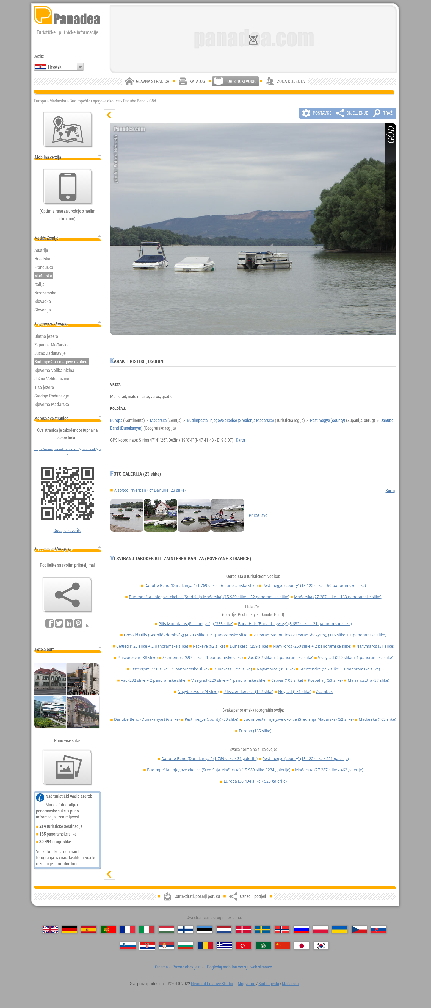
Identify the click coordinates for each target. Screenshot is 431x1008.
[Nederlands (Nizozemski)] (224, 930)
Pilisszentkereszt (248, 691)
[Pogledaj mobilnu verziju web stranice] (67, 186)
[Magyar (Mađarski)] (166, 930)
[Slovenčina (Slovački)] (378, 930)
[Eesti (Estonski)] (204, 930)
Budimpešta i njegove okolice (95, 101)
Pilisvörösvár (137, 657)
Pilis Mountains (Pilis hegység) (196, 623)
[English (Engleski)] (50, 930)
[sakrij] (109, 114)
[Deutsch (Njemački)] (69, 930)
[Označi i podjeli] (67, 594)
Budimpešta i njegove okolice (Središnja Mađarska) (230, 420)
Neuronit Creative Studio (212, 984)
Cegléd (152, 646)
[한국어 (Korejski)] (321, 946)
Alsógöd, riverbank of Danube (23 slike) (150, 490)
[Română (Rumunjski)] (205, 946)
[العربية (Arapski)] (263, 946)
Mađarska (57, 101)
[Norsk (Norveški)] (282, 930)
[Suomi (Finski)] (185, 930)
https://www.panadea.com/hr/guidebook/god (67, 451)
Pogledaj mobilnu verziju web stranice (239, 967)
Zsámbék (324, 691)
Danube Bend (134, 101)
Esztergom (169, 669)
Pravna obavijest (186, 967)
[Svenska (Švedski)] (262, 930)
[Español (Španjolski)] (89, 930)
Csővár (287, 680)
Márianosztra (368, 680)
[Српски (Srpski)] (167, 946)
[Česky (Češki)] (359, 930)
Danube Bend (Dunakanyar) (201, 585)
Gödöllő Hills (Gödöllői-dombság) (186, 634)
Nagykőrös (312, 646)
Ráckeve (209, 646)
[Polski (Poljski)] (320, 930)
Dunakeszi (249, 646)
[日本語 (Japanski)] (302, 946)
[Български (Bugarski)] (186, 946)
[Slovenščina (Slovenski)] (128, 946)
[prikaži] (109, 874)
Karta (240, 440)
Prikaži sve (258, 515)
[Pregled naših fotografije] (67, 767)
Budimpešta (268, 984)
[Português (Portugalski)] (108, 930)
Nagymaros (375, 646)
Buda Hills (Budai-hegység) (295, 623)
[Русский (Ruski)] (301, 930)
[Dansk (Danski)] (243, 930)
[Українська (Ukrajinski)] (340, 930)
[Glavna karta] (67, 129)
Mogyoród (246, 984)
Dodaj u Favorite (67, 530)
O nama (161, 967)
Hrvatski (55, 67)
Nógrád (294, 691)
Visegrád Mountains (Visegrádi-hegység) (319, 634)
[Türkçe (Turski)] (244, 946)
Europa (116, 420)
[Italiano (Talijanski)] (147, 930)
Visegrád (355, 657)
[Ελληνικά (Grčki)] (224, 946)
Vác (280, 657)
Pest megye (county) (327, 420)
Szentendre (202, 657)
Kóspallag (325, 680)
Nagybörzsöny (198, 691)
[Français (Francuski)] (127, 930)
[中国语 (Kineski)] (282, 946)
